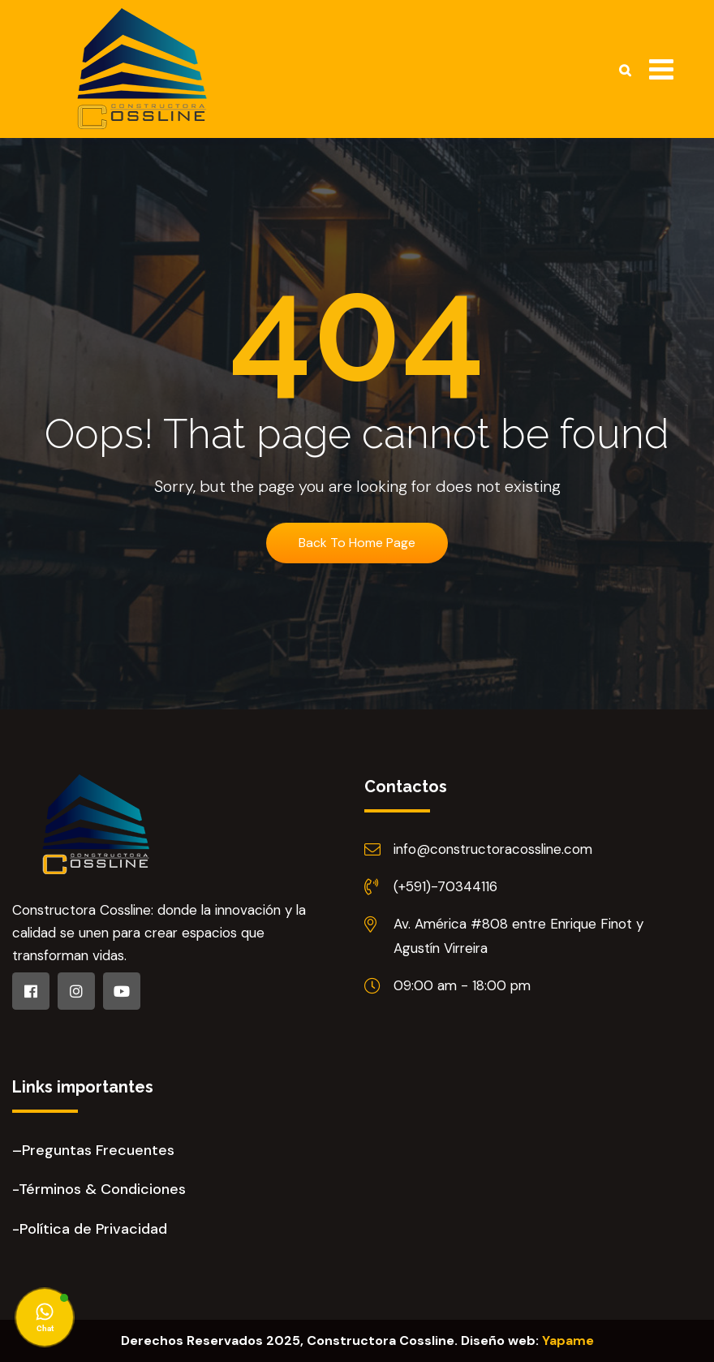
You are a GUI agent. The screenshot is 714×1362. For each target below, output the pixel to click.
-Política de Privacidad (89, 1229)
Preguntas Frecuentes (98, 1150)
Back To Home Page (357, 542)
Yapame (568, 1340)
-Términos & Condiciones (99, 1189)
